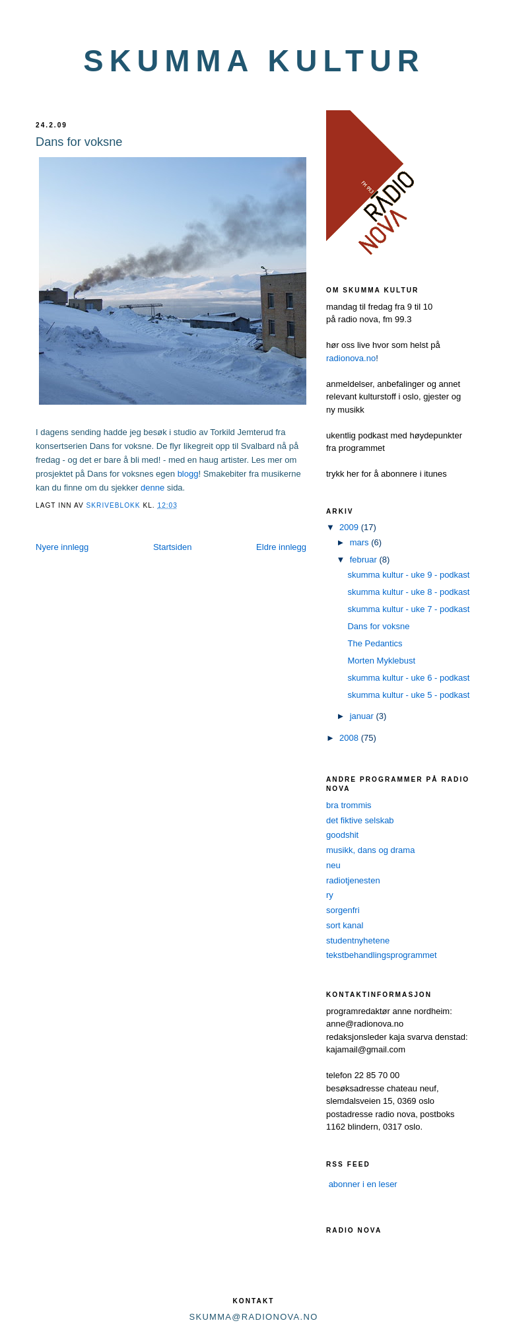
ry (329, 895)
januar (363, 716)
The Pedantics (374, 643)
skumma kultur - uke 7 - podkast (408, 609)
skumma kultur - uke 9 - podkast (408, 575)
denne (152, 488)
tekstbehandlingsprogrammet (381, 955)
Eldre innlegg (281, 547)
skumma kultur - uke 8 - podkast (408, 592)
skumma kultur (254, 61)
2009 (350, 527)
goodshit (342, 835)
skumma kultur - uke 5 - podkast (408, 695)
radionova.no (351, 358)
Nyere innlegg (62, 547)
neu (333, 865)
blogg (188, 474)
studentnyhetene (357, 940)
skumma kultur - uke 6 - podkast (408, 678)
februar (365, 559)
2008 (350, 738)
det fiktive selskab (360, 820)
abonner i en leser (363, 1184)
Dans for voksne (378, 626)
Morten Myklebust (381, 661)
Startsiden (172, 547)
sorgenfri (343, 910)
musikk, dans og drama (370, 850)
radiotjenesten (353, 880)
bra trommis (349, 805)
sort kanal (344, 925)
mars (361, 542)
